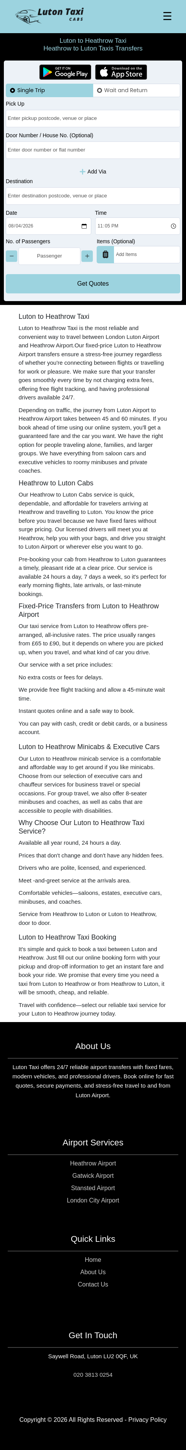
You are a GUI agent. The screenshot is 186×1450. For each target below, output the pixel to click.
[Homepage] (49, 16)
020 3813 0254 (93, 1374)
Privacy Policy (147, 1419)
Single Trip (31, 90)
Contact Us (93, 1284)
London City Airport (93, 1200)
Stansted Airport (93, 1188)
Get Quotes (93, 283)
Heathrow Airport (93, 1163)
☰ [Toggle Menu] (167, 16)
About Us (93, 1272)
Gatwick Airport (93, 1175)
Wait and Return (125, 90)
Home (93, 1259)
